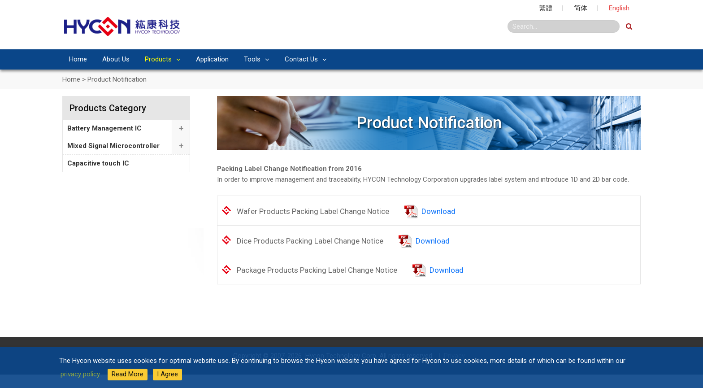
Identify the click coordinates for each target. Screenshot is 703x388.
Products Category (107, 108)
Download (438, 211)
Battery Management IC (104, 128)
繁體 (545, 8)
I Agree (167, 374)
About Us (116, 59)
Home (78, 59)
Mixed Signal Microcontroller (113, 146)
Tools (252, 59)
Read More (127, 374)
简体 (580, 8)
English (619, 8)
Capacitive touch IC (98, 163)
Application (212, 59)
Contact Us (301, 59)
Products (158, 59)
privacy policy (80, 374)
